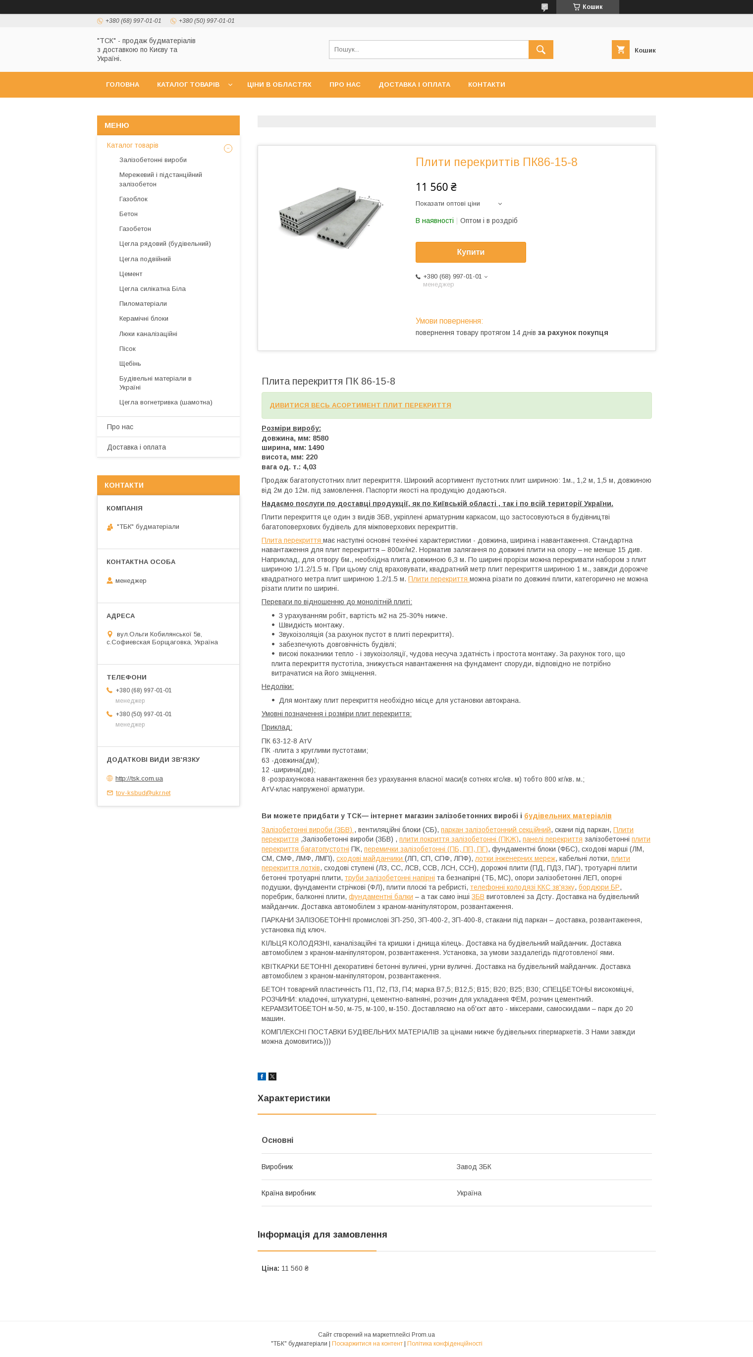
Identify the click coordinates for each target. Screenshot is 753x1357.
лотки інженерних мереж (515, 858)
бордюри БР (599, 887)
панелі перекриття (553, 839)
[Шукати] (541, 49)
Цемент (130, 274)
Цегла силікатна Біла (152, 288)
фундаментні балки (381, 897)
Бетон (128, 214)
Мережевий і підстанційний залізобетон (160, 179)
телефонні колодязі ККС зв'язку (522, 887)
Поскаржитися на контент (367, 1343)
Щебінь (130, 363)
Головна (122, 84)
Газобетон (135, 228)
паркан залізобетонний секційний (496, 830)
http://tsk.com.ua (139, 778)
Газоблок (133, 199)
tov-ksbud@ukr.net (143, 792)
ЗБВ (478, 897)
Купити (471, 252)
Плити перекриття (439, 579)
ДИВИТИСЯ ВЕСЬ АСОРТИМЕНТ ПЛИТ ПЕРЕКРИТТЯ (360, 405)
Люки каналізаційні (148, 334)
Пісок (127, 348)
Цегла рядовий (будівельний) (165, 243)
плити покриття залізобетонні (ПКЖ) (459, 839)
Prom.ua (423, 1334)
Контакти (486, 84)
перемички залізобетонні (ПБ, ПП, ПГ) (426, 849)
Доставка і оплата (414, 84)
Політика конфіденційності (445, 1343)
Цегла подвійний (145, 259)
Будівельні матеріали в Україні (155, 383)
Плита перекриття (292, 540)
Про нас (345, 84)
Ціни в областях (279, 84)
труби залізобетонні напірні (390, 878)
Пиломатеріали (143, 303)
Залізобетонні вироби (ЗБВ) (308, 830)
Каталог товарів (188, 84)
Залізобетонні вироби (153, 160)
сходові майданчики (370, 858)
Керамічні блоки (143, 318)
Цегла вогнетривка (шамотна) (166, 402)
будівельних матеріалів (568, 816)
